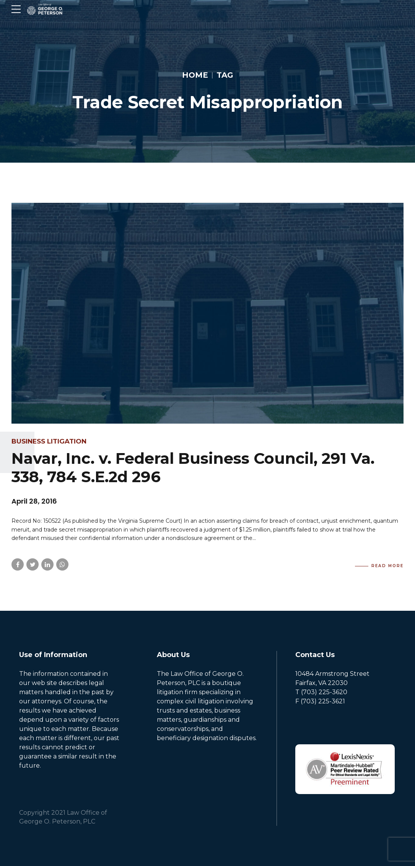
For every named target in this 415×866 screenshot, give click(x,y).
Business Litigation (48, 441)
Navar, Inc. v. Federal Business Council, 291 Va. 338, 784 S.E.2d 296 (192, 467)
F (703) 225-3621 (320, 701)
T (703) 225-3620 (321, 692)
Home (195, 75)
